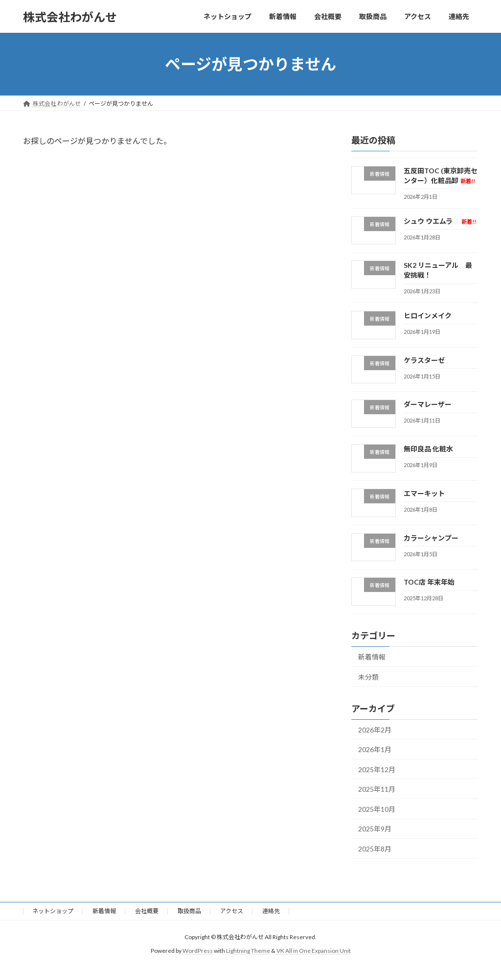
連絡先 (271, 911)
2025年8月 (374, 849)
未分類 (368, 677)
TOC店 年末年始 (429, 582)
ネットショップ (52, 911)
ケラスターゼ (424, 360)
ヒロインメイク (428, 315)
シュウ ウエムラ (440, 221)
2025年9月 (374, 829)
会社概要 (147, 911)
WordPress (197, 950)
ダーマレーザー (428, 405)
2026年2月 (374, 730)
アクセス (231, 911)
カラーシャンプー (431, 538)
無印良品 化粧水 (428, 449)
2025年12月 (376, 769)
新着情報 (372, 657)
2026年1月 (374, 749)
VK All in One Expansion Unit (313, 950)
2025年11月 (376, 789)
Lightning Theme (248, 950)
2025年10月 (376, 809)
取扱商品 (189, 911)
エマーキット (424, 493)
